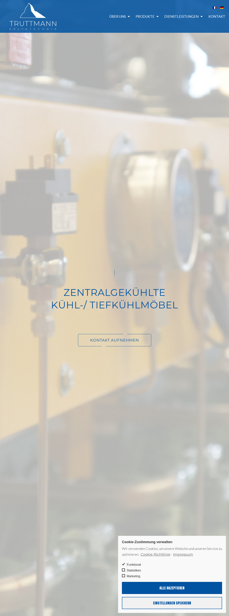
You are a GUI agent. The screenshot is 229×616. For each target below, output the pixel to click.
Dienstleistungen (183, 16)
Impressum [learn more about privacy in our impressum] (183, 554)
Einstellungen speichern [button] (172, 603)
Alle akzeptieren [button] (172, 588)
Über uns (119, 16)
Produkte (147, 16)
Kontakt (216, 16)
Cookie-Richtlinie (155, 554)
